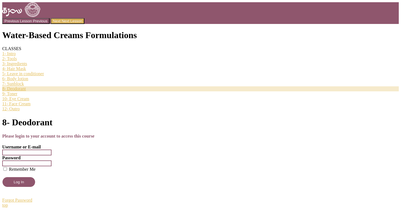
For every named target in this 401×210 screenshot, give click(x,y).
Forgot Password (17, 200)
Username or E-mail (21, 147)
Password (11, 157)
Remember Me (19, 169)
